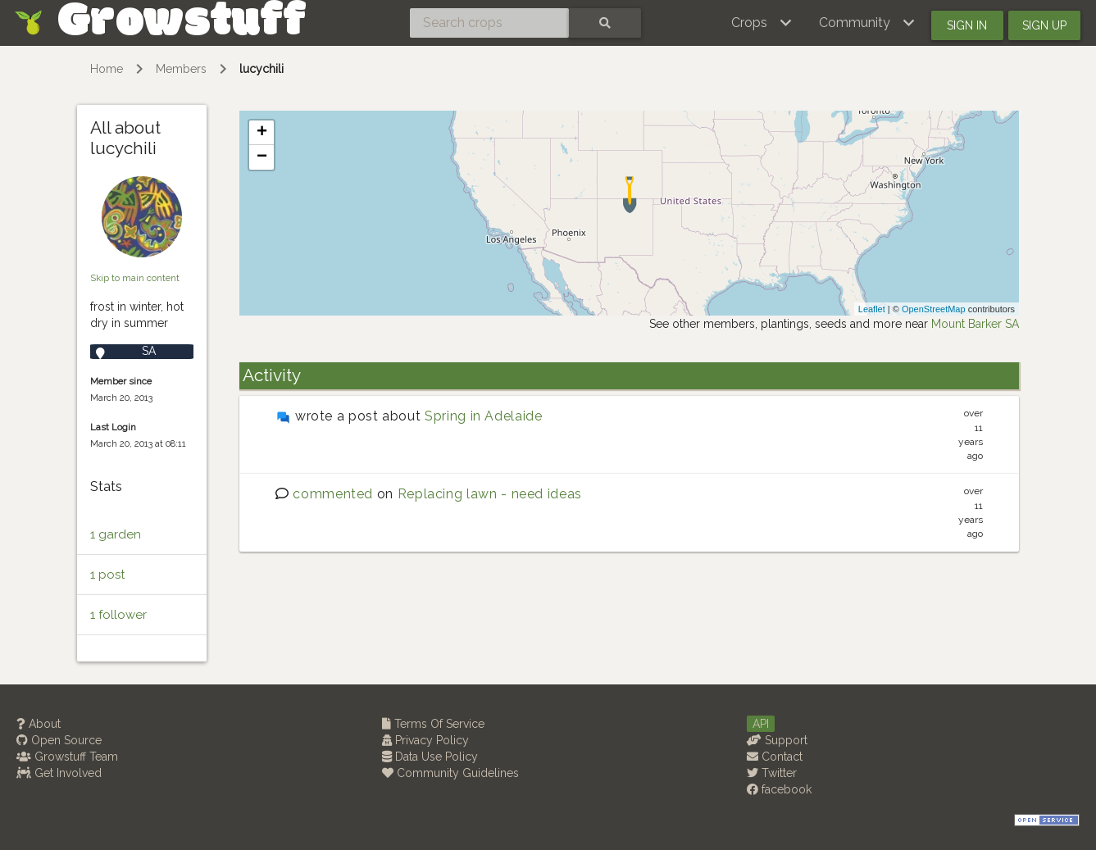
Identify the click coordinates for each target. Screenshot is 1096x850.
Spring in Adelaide (484, 416)
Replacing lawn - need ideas (490, 494)
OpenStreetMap (934, 309)
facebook (779, 789)
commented (333, 494)
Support (777, 740)
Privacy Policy (425, 740)
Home (106, 68)
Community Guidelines (450, 773)
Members (181, 68)
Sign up (1044, 25)
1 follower (118, 614)
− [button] (262, 157)
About (38, 723)
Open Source (59, 740)
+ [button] (262, 132)
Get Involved (59, 773)
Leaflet (871, 309)
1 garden (115, 534)
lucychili (261, 68)
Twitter (772, 773)
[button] (762, 23)
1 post (107, 574)
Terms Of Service (433, 723)
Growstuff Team (67, 756)
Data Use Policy (430, 756)
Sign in (967, 25)
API (761, 723)
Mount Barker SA (975, 323)
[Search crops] (489, 23)
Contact (775, 756)
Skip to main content (135, 278)
